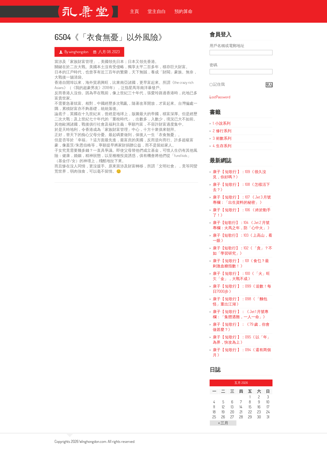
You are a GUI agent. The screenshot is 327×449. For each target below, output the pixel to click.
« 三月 (223, 422)
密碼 (213, 64)
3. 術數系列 (222, 138)
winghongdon (78, 51)
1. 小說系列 (221, 123)
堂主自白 (157, 11)
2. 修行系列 (222, 130)
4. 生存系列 (222, 145)
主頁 (134, 11)
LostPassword (220, 97)
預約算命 (183, 11)
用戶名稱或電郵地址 (227, 45)
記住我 (219, 84)
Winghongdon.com (92, 441)
